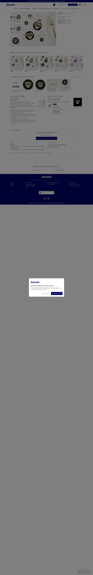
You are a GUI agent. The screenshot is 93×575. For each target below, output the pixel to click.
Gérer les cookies (45, 293)
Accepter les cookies (56, 293)
